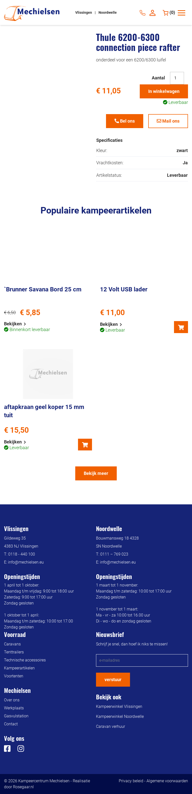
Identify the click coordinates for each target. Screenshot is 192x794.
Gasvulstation (16, 716)
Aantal (158, 77)
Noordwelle (107, 12)
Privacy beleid (131, 781)
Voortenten (13, 676)
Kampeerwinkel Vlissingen (119, 706)
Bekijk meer (96, 473)
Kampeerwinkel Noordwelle (120, 716)
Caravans (12, 644)
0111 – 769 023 (114, 554)
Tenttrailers (14, 652)
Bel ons (124, 121)
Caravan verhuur (110, 726)
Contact (11, 724)
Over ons (12, 700)
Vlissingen (84, 12)
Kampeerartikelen (19, 668)
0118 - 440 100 (21, 554)
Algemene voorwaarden (167, 781)
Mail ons (168, 121)
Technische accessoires (25, 660)
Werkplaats (14, 708)
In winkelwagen (164, 91)
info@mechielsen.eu (26, 562)
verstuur (113, 679)
